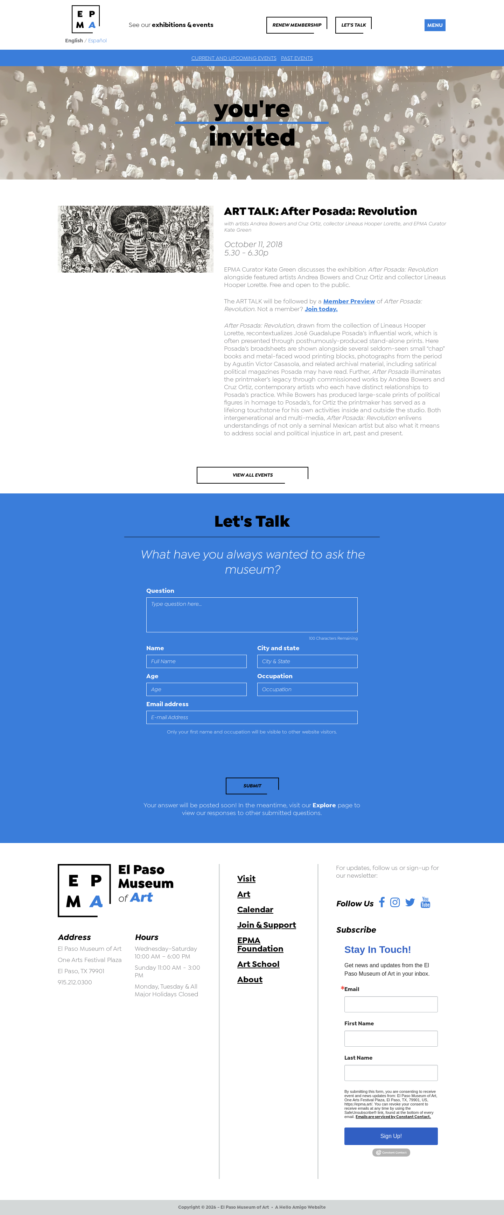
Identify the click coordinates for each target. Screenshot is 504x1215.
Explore (324, 805)
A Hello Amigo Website (300, 1207)
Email (351, 989)
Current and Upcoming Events (233, 58)
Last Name (358, 1058)
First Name (359, 1023)
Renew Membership (296, 25)
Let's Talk (353, 25)
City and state (278, 648)
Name (155, 648)
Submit (252, 786)
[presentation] (194, 758)
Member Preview (349, 301)
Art (243, 894)
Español (97, 40)
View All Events (252, 475)
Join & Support (266, 925)
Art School (258, 964)
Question (160, 591)
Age (152, 676)
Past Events (297, 58)
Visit (246, 878)
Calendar (255, 909)
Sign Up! (391, 1136)
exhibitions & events (183, 25)
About (249, 979)
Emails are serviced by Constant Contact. (393, 1117)
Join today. (321, 309)
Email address (167, 704)
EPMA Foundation (260, 944)
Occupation (275, 676)
